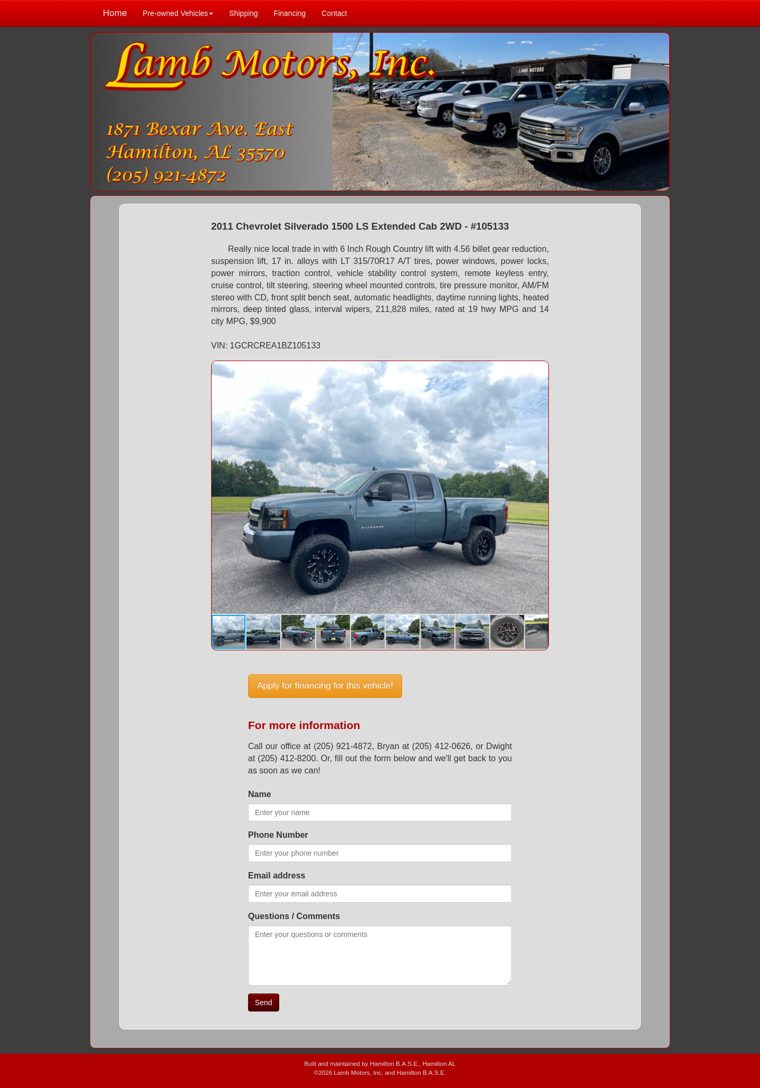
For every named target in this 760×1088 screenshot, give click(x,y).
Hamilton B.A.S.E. (394, 1063)
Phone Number (278, 834)
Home (115, 13)
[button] (538, 370)
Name (259, 794)
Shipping (243, 13)
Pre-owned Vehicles (177, 13)
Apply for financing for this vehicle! (325, 685)
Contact (334, 13)
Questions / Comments (294, 916)
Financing (290, 13)
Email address (277, 875)
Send (263, 1002)
